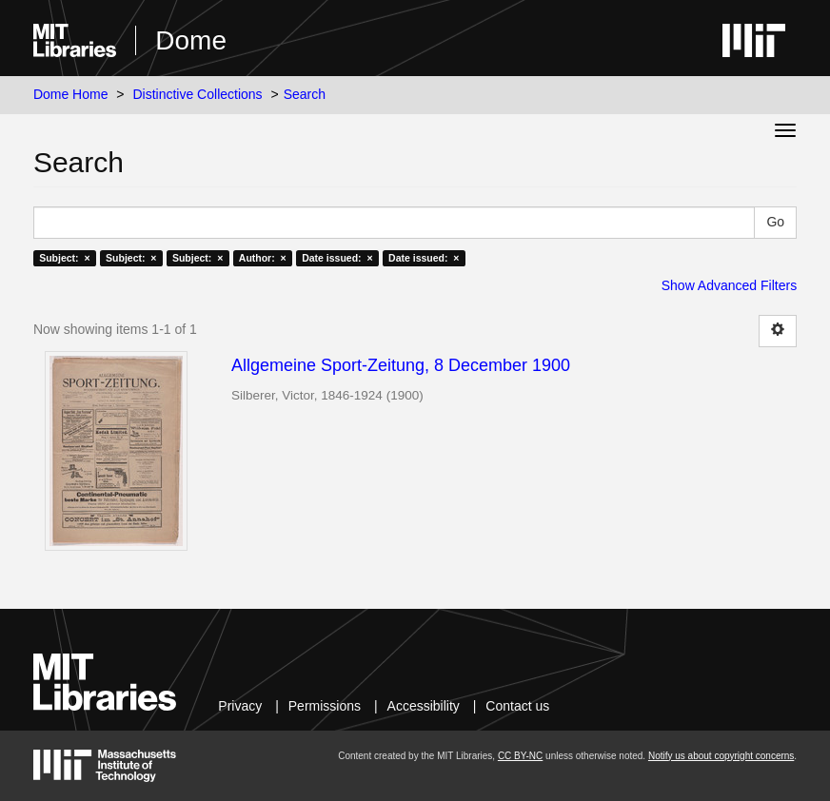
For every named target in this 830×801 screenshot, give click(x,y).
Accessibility (423, 705)
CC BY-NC (520, 756)
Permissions (324, 705)
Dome (191, 40)
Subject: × (64, 258)
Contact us (517, 705)
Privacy (240, 705)
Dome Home (71, 94)
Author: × (263, 258)
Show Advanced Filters (729, 285)
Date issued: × (337, 258)
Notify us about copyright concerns (721, 756)
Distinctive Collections (197, 94)
